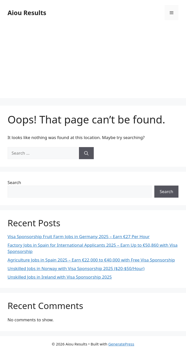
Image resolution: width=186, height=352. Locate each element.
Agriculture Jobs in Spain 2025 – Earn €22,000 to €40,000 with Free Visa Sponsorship (91, 260)
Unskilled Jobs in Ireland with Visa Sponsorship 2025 (60, 277)
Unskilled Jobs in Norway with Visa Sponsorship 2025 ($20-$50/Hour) (76, 268)
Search (14, 182)
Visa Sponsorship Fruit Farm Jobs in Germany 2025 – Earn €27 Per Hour (79, 236)
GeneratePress (121, 343)
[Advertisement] (93, 63)
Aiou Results (27, 12)
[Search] (86, 153)
